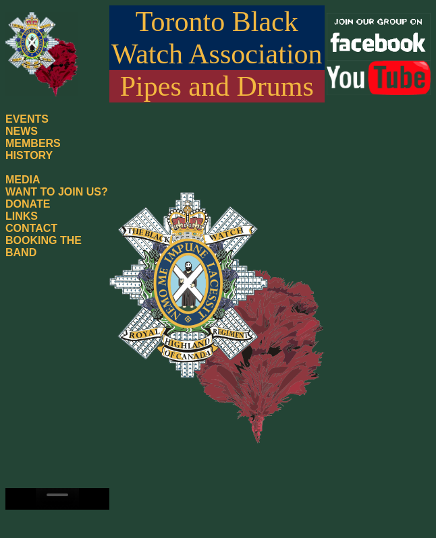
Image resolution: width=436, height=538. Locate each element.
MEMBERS (33, 143)
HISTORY (29, 155)
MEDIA (22, 179)
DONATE (27, 204)
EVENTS (27, 119)
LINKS (21, 216)
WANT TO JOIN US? (56, 192)
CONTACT (31, 228)
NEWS (21, 131)
